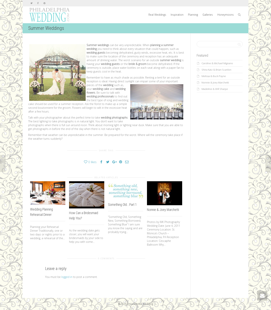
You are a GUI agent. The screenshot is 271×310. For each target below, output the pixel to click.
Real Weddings (157, 14)
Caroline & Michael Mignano (217, 63)
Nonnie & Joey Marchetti (163, 210)
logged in (66, 277)
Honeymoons (225, 14)
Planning (193, 14)
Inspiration (177, 14)
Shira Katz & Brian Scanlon (216, 69)
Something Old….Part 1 (122, 205)
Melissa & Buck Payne (214, 76)
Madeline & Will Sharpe (215, 89)
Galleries (207, 14)
